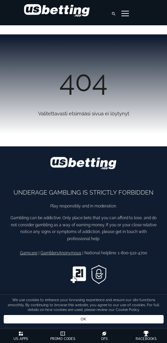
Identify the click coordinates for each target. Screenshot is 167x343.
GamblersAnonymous (60, 253)
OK (83, 319)
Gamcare (28, 253)
